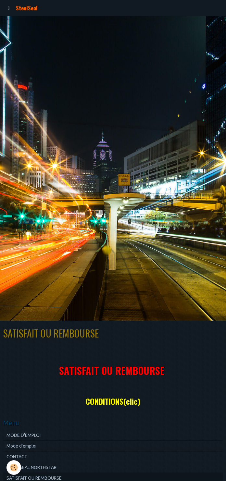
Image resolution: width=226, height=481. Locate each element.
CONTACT (16, 456)
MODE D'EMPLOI (23, 435)
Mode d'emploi (21, 446)
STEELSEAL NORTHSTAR (31, 467)
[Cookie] (13, 467)
